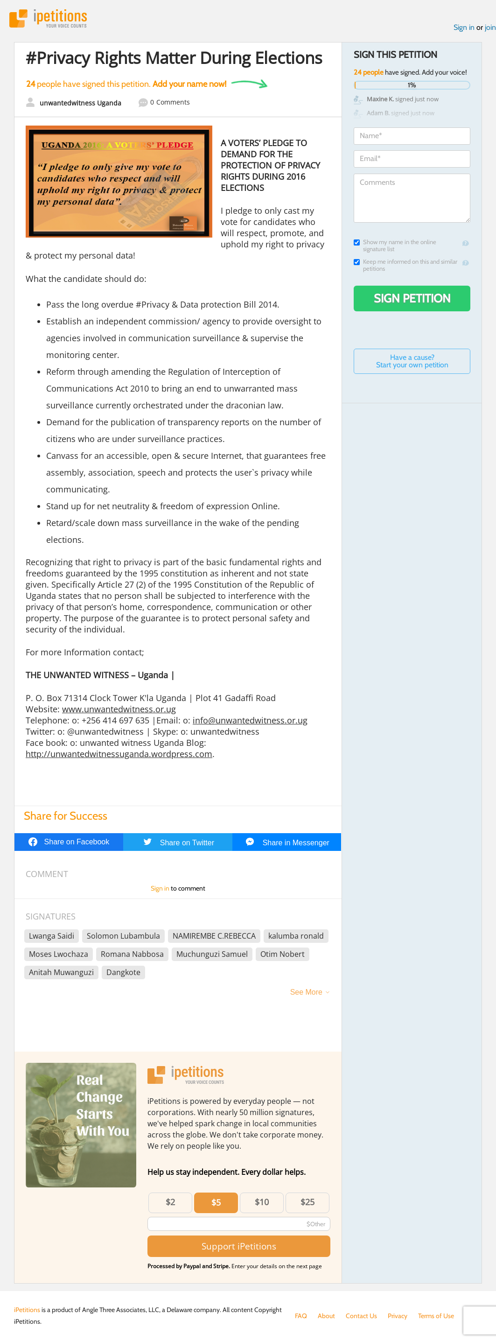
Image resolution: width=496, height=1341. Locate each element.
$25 (307, 1202)
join (490, 27)
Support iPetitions (239, 1246)
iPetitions (48, 18)
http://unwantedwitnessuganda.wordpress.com (119, 753)
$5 (216, 1202)
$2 (170, 1202)
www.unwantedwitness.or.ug (119, 709)
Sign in (464, 27)
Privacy (397, 1316)
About (326, 1316)
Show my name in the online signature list (395, 246)
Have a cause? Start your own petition (412, 361)
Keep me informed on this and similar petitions (405, 265)
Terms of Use (436, 1316)
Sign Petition (412, 298)
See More (306, 992)
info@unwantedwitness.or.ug (250, 720)
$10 (262, 1202)
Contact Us (361, 1316)
